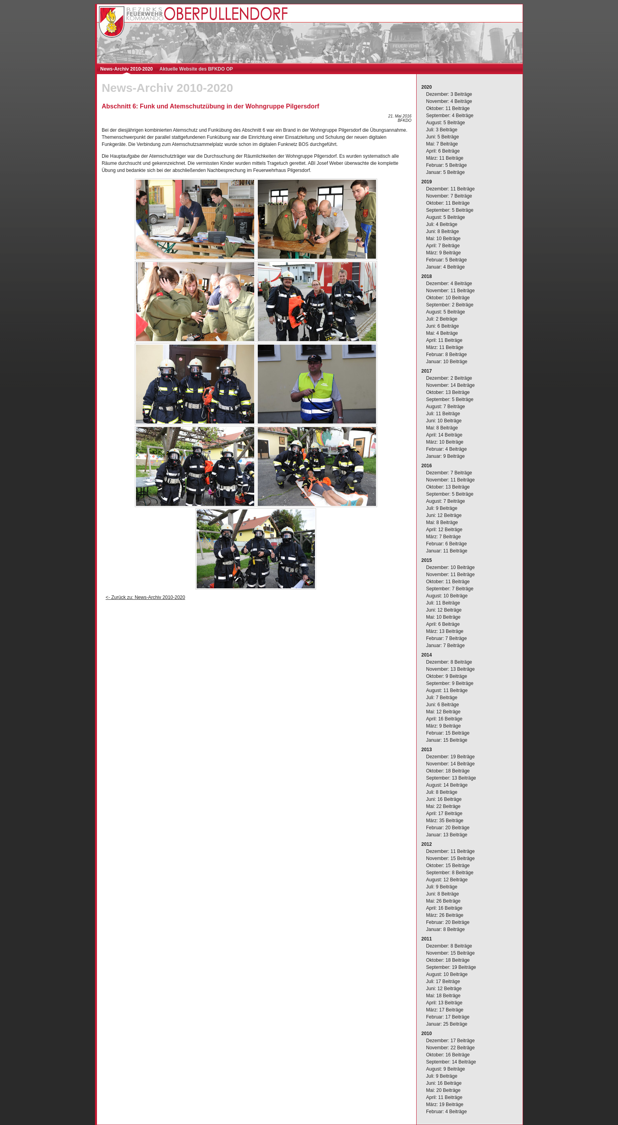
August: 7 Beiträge (445, 406)
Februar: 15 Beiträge (447, 733)
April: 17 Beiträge (444, 813)
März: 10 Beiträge (445, 442)
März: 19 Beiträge (445, 1104)
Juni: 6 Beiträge (442, 326)
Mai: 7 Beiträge (442, 144)
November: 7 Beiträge (449, 196)
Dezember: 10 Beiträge (450, 567)
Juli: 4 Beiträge (441, 224)
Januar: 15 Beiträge (446, 740)
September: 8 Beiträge (449, 872)
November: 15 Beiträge (450, 858)
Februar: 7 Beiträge (446, 638)
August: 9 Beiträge (445, 1069)
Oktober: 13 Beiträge (448, 392)
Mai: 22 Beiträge (443, 806)
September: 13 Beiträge (451, 778)
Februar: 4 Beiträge (446, 449)
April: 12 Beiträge (444, 529)
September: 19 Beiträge (451, 967)
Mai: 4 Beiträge (442, 333)
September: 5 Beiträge (449, 210)
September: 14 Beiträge (451, 1062)
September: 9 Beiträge (449, 683)
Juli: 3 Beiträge (441, 129)
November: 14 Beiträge (450, 385)
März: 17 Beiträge (445, 1010)
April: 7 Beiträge (443, 245)
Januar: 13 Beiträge (446, 835)
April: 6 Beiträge (443, 151)
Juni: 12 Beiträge (444, 515)
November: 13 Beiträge (450, 669)
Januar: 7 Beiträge (445, 645)
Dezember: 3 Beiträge (449, 94)
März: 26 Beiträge (445, 915)
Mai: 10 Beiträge (443, 238)
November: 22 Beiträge (450, 1047)
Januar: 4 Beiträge (445, 267)
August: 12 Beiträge (446, 879)
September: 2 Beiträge (449, 305)
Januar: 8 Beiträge (445, 929)
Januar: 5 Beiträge (445, 172)
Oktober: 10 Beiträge (448, 297)
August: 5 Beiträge (445, 122)
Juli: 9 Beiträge (441, 508)
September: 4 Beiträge (449, 115)
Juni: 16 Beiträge (444, 799)
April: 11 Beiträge (444, 340)
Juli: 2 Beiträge (441, 319)
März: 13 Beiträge (445, 631)
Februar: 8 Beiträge (446, 354)
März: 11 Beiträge (445, 158)
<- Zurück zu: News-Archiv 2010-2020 (145, 597)
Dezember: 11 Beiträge (450, 189)
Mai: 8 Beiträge (442, 428)
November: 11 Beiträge (450, 290)
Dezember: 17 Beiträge (450, 1040)
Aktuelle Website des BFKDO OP (196, 69)
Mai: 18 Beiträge (443, 995)
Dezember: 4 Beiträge (449, 283)
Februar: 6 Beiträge (446, 544)
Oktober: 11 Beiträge (448, 108)
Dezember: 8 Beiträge (449, 662)
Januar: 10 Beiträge (446, 361)
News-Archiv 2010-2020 (126, 69)
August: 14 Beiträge (446, 785)
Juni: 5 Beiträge (442, 137)
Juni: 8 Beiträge (442, 231)
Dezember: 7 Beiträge (449, 473)
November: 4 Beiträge (449, 101)
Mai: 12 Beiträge (443, 712)
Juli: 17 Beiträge (443, 981)
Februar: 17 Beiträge (447, 1017)
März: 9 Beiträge (443, 253)
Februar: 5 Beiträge (446, 165)
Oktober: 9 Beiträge (446, 676)
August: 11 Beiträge (446, 690)
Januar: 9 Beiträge (445, 456)
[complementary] (469, 599)
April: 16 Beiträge (444, 719)
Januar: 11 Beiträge (446, 551)
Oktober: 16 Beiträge (448, 1055)
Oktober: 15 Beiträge (448, 865)
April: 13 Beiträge (444, 1003)
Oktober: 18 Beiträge (448, 771)
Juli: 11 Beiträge (443, 413)
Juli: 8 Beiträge (441, 792)
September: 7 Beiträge (449, 588)
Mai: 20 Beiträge (443, 1090)
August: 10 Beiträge (446, 596)
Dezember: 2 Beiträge (449, 378)
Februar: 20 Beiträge (447, 827)
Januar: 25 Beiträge (446, 1024)
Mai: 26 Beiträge (443, 901)
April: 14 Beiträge (444, 435)
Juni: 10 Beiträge (444, 421)
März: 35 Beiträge (445, 820)
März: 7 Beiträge (443, 536)
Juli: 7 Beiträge (441, 697)
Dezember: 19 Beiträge (450, 756)
